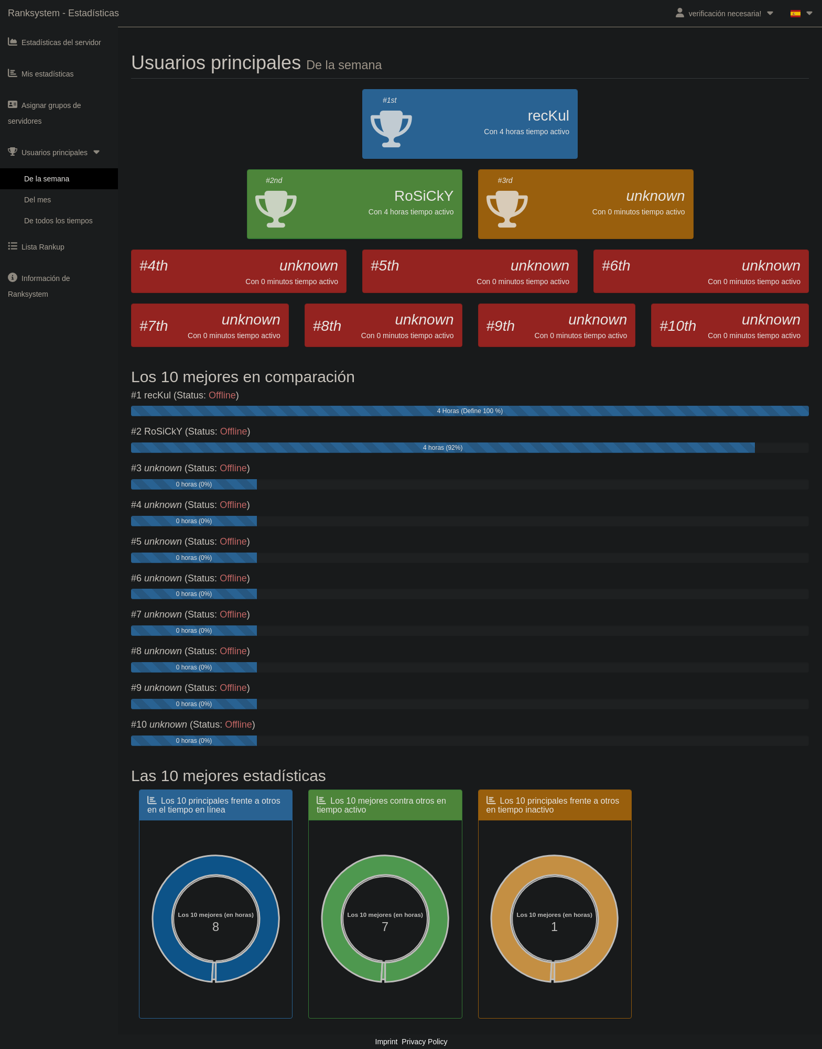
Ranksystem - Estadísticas (63, 13)
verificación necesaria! (725, 13)
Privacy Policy (424, 1041)
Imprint (386, 1041)
